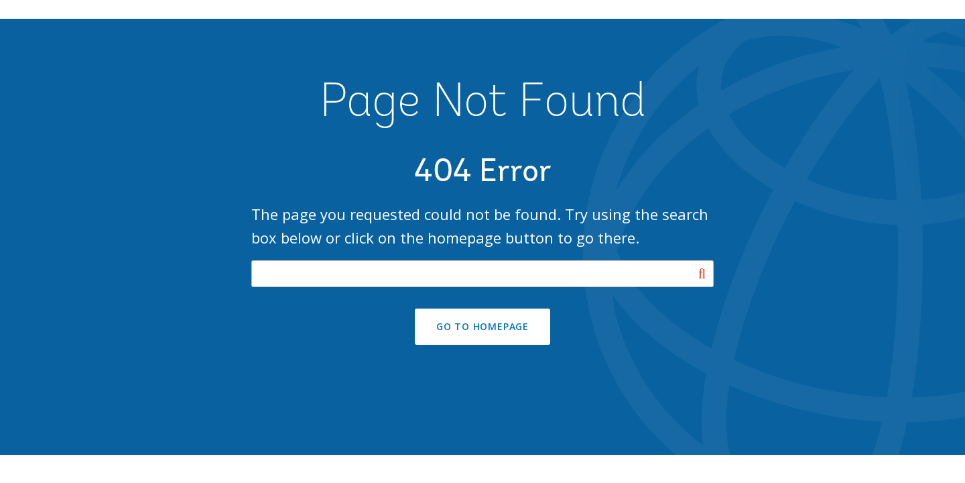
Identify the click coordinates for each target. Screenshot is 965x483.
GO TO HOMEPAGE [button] (482, 326)
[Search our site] (482, 273)
